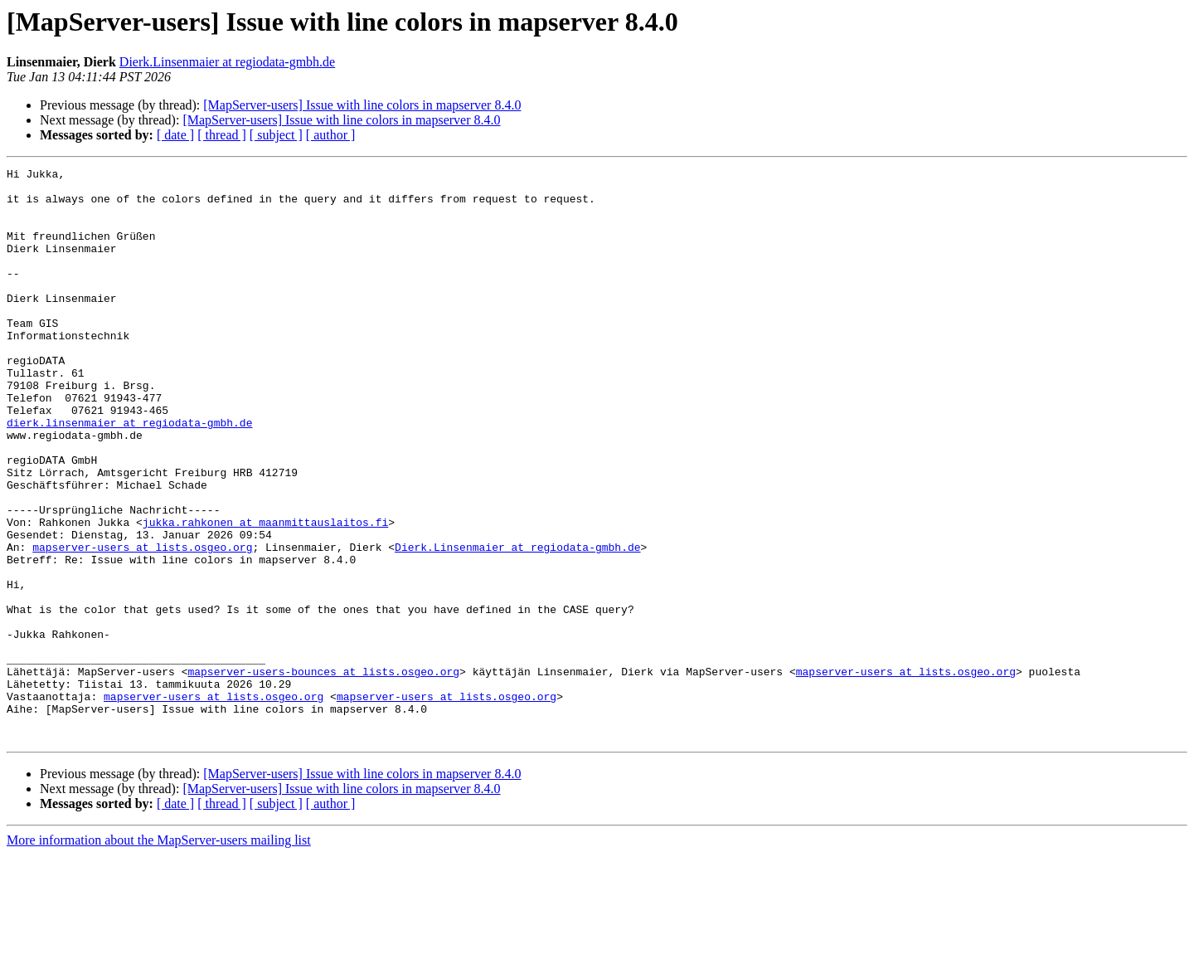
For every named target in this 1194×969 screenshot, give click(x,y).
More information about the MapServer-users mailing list (159, 954)
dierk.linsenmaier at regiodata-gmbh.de (129, 474)
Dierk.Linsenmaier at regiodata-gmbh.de (227, 62)
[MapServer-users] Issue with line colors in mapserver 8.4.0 (362, 105)
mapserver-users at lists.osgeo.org (142, 623)
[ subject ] (276, 135)
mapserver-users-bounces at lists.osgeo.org (323, 773)
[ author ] (331, 135)
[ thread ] (221, 135)
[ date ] (175, 135)
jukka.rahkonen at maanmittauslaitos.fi (265, 594)
